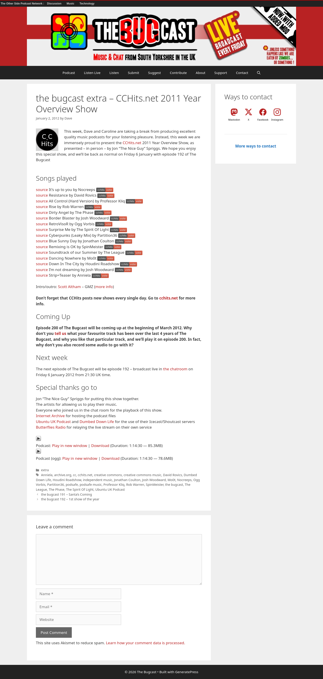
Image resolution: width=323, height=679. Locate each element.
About (200, 72)
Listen (114, 72)
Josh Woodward (154, 480)
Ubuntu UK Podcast (53, 421)
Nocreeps (184, 480)
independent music (97, 480)
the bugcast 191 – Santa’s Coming (66, 494)
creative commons (108, 475)
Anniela (46, 475)
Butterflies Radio (50, 427)
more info (104, 286)
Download (100, 445)
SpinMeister (154, 484)
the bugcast (174, 484)
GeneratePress (186, 672)
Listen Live (92, 72)
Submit (133, 72)
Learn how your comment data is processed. (145, 642)
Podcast (69, 72)
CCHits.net (132, 142)
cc (74, 475)
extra (45, 470)
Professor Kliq (113, 484)
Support (220, 72)
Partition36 (55, 484)
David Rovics (172, 475)
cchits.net (168, 298)
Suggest (154, 72)
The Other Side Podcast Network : (23, 3)
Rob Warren (135, 484)
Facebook (262, 119)
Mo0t (171, 480)
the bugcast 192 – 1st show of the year (70, 499)
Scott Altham (69, 286)
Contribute (178, 72)
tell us (60, 333)
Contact (242, 72)
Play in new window (69, 445)
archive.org (62, 475)
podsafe (72, 484)
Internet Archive (50, 415)
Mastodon (234, 119)
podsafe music (91, 484)
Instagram (277, 119)
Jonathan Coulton (127, 480)
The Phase (56, 489)
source (42, 189)
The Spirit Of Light (80, 489)
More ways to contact (255, 146)
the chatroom (175, 368)
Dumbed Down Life (97, 421)
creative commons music (142, 475)
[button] (259, 72)
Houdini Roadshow (67, 480)
